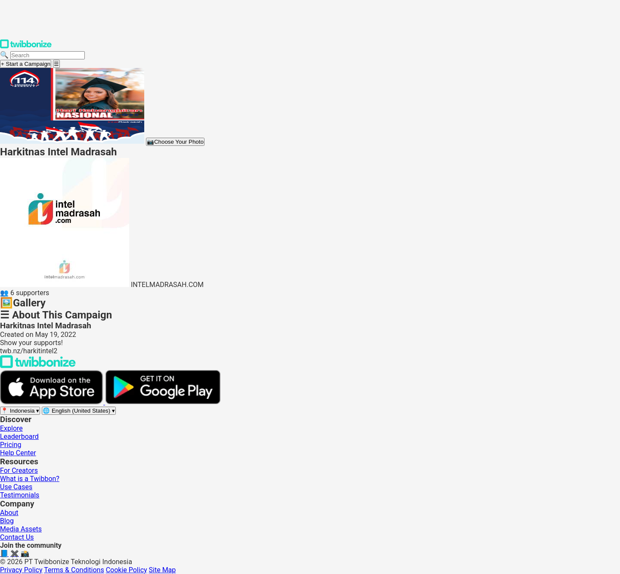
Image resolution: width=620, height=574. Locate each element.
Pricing (11, 445)
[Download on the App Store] (52, 402)
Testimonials (19, 495)
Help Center (18, 453)
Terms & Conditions (74, 570)
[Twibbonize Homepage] (26, 47)
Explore (11, 428)
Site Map (162, 570)
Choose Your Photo (175, 142)
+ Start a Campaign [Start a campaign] (25, 64)
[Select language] (79, 411)
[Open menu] (56, 64)
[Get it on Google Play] (162, 402)
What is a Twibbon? (29, 479)
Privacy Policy (21, 570)
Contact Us (17, 537)
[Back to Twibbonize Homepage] (38, 366)
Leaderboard (19, 436)
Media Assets (21, 529)
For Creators (19, 470)
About (9, 513)
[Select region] (20, 411)
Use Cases (16, 487)
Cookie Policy (126, 570)
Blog (7, 521)
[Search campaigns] (47, 55)
